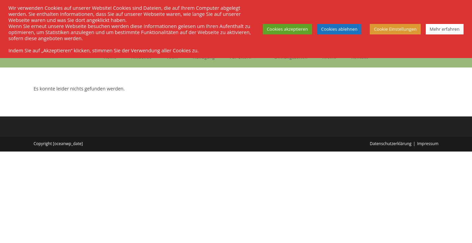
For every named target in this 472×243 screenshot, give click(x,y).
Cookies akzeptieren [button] (287, 29)
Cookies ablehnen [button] (339, 29)
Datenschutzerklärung (391, 143)
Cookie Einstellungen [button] (395, 29)
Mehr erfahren (445, 29)
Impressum (427, 143)
